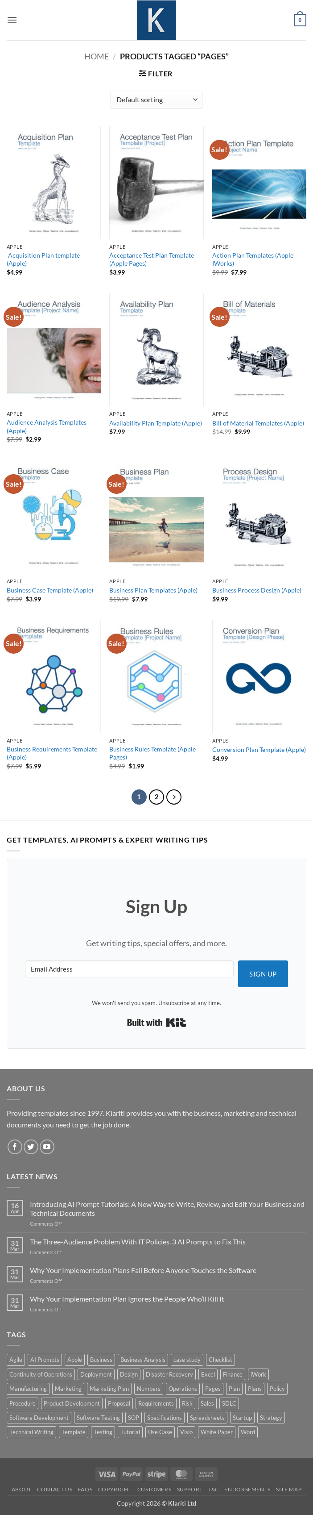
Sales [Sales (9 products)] (207, 1403)
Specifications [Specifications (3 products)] (164, 1417)
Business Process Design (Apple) (256, 590)
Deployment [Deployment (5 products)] (96, 1374)
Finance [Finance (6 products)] (233, 1374)
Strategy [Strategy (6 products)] (271, 1417)
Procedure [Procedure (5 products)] (22, 1403)
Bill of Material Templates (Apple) (258, 423)
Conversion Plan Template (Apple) (259, 749)
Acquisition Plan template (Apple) (43, 259)
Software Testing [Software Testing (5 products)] (98, 1417)
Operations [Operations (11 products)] (183, 1388)
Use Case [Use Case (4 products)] (160, 1432)
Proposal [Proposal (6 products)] (119, 1403)
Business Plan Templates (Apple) (153, 590)
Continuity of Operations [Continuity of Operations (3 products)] (40, 1374)
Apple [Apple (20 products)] (74, 1359)
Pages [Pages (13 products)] (213, 1388)
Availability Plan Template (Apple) (155, 423)
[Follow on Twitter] (31, 1146)
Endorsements (247, 1489)
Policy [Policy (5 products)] (277, 1388)
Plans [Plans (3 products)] (255, 1388)
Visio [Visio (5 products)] (186, 1432)
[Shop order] (156, 100)
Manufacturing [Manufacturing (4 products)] (28, 1388)
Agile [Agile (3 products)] (15, 1359)
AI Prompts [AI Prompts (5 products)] (44, 1359)
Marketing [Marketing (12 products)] (68, 1388)
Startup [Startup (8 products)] (242, 1417)
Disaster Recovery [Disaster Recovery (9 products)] (169, 1374)
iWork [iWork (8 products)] (258, 1374)
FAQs (85, 1489)
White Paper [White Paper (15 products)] (217, 1432)
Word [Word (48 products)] (248, 1432)
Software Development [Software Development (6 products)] (39, 1417)
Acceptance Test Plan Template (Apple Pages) (151, 259)
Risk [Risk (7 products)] (187, 1403)
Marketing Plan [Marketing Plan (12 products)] (109, 1388)
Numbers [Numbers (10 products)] (149, 1388)
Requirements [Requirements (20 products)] (156, 1403)
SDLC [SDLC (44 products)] (229, 1403)
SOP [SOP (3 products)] (133, 1417)
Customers (154, 1489)
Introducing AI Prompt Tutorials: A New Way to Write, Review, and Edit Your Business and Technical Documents (167, 1208)
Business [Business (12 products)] (101, 1359)
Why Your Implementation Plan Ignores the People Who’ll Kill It (127, 1298)
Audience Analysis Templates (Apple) (46, 426)
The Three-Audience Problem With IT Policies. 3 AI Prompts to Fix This (138, 1241)
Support (190, 1489)
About (22, 1489)
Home (96, 56)
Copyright (115, 1489)
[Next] (173, 797)
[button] (12, 20)
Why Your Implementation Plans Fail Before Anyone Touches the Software (143, 1270)
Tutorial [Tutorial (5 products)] (130, 1432)
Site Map (288, 1489)
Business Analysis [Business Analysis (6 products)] (142, 1359)
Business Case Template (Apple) (50, 590)
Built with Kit (156, 1022)
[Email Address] (129, 968)
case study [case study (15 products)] (187, 1359)
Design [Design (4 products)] (129, 1374)
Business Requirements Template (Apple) (52, 753)
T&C (213, 1489)
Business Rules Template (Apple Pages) (152, 753)
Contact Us (54, 1489)
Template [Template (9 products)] (74, 1432)
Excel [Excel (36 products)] (208, 1374)
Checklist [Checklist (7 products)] (220, 1359)
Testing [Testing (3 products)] (103, 1432)
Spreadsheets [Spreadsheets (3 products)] (207, 1417)
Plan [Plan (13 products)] (234, 1388)
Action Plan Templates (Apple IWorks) (252, 259)
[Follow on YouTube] (47, 1146)
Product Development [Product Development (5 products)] (72, 1403)
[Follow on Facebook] (15, 1146)
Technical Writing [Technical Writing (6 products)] (31, 1432)
